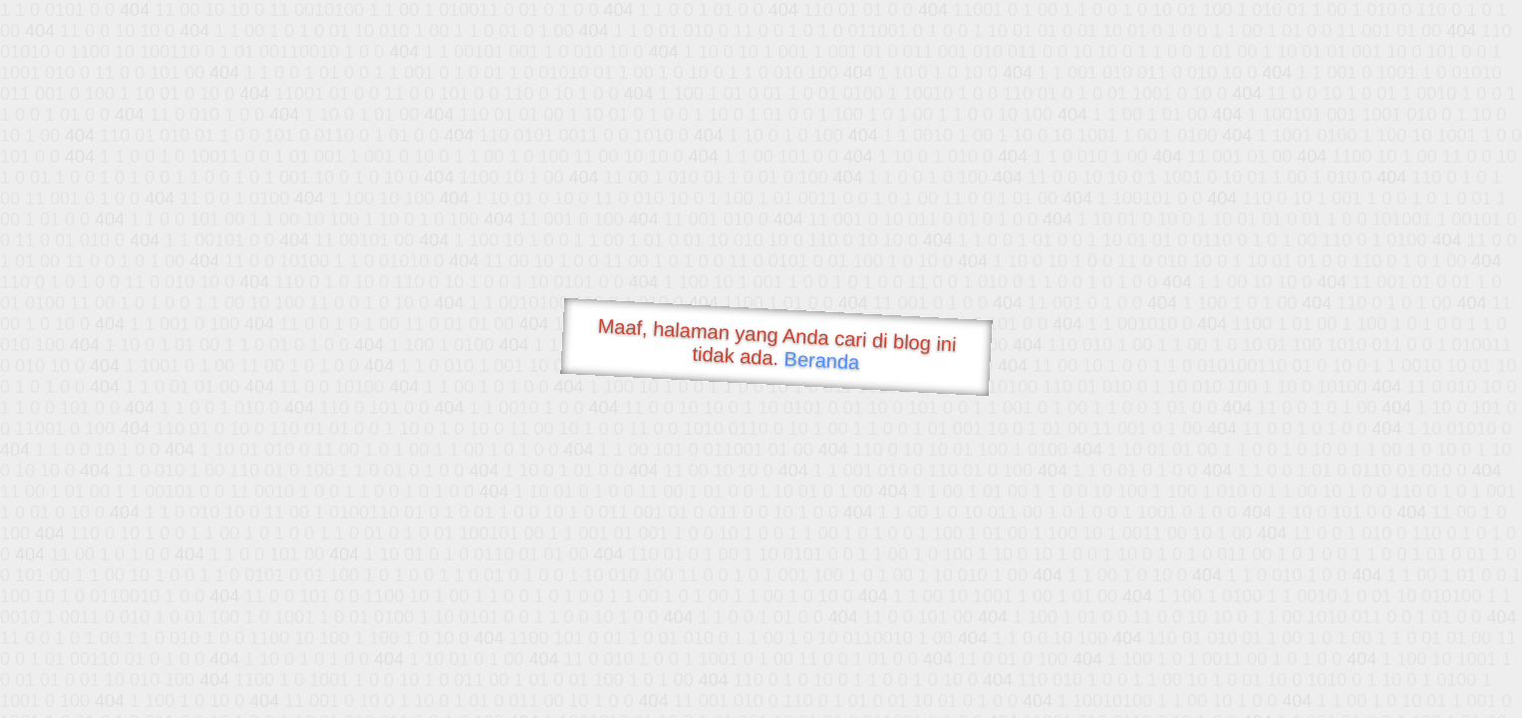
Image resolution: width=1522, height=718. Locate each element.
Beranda (821, 360)
